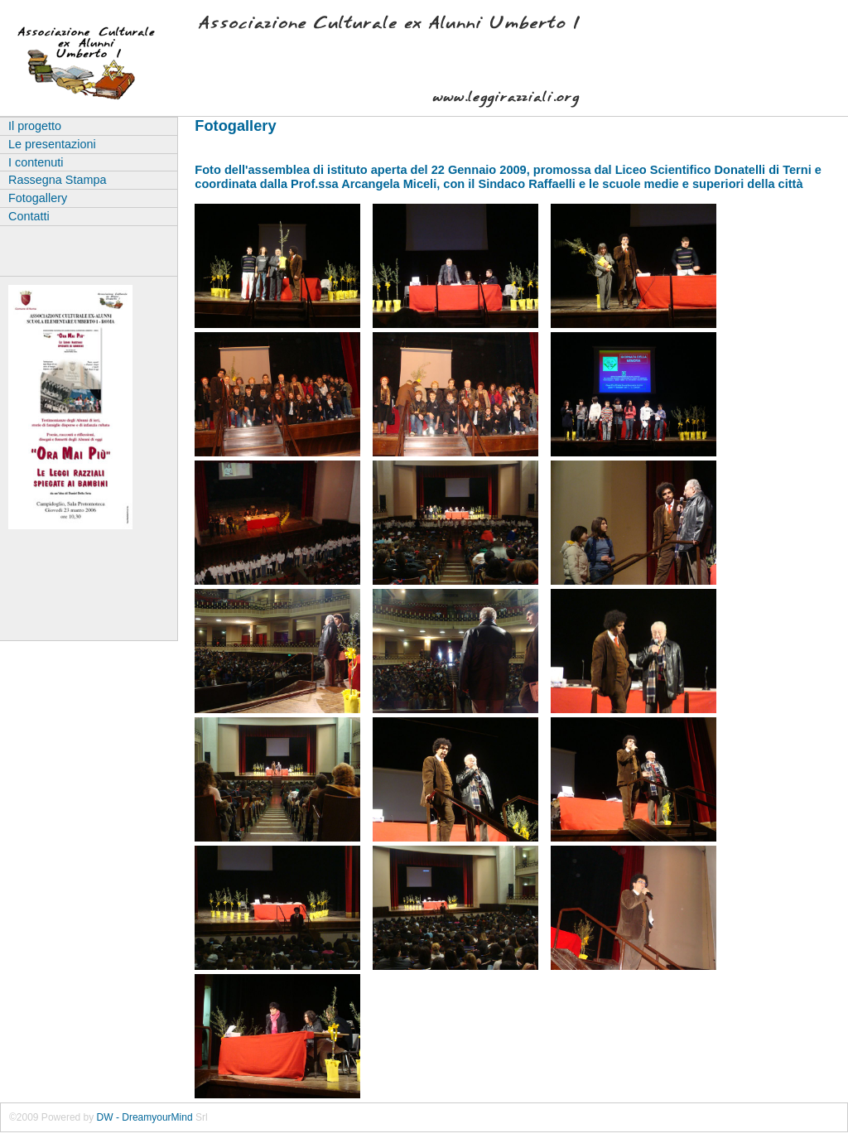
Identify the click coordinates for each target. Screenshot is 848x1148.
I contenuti (35, 162)
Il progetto (34, 126)
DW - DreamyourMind (145, 1117)
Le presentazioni (52, 144)
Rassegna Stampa (57, 179)
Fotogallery (37, 198)
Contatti (29, 216)
